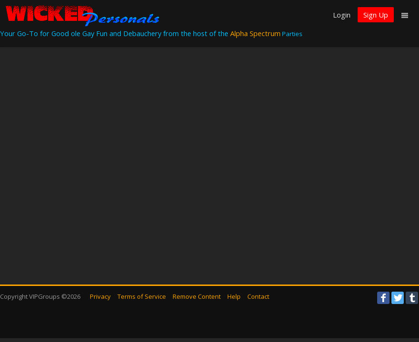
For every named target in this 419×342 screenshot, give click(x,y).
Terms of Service (141, 296)
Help (234, 296)
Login (342, 14)
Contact (258, 296)
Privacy (100, 296)
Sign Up (375, 14)
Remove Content (197, 296)
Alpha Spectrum (255, 33)
